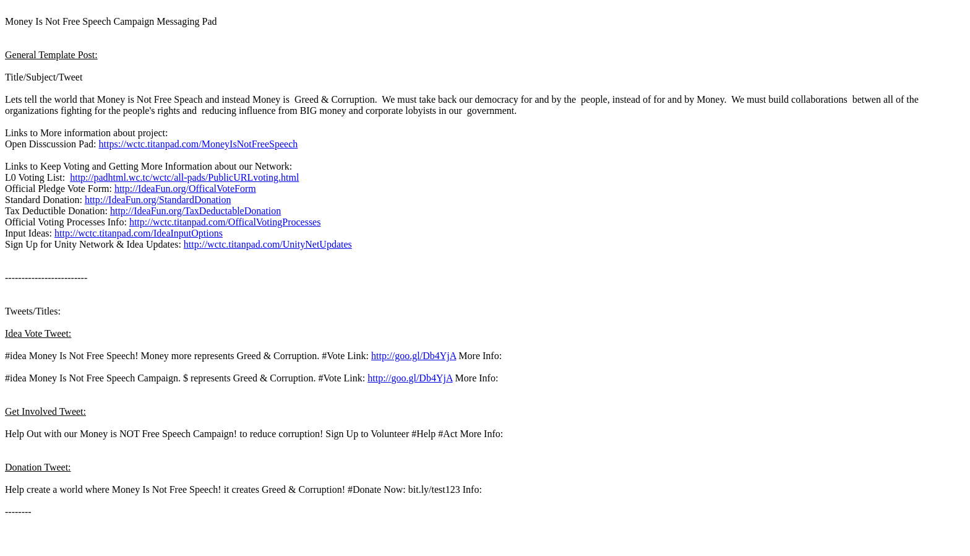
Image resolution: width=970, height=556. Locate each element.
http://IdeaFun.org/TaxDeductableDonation (195, 211)
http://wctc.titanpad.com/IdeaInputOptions (138, 233)
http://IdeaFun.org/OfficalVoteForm (185, 188)
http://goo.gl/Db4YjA (413, 355)
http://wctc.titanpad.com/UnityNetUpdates (268, 244)
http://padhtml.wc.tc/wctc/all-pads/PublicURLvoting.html (184, 177)
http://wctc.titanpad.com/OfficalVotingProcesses (225, 222)
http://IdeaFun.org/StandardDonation (158, 199)
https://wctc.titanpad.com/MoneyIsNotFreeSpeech (198, 144)
